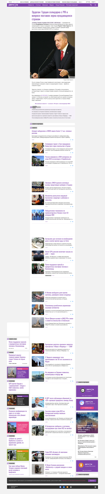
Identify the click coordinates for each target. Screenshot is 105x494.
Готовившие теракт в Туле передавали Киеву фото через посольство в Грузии (57, 144)
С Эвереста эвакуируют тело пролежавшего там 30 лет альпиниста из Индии (58, 359)
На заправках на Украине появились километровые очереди (46, 111)
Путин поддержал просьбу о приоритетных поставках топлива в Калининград (17, 344)
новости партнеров (37, 124)
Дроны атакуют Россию (37, 2)
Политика (20, 369)
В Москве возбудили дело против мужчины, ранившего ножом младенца (58, 293)
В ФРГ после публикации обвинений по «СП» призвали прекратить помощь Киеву (59, 399)
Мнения (45, 5)
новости (34, 128)
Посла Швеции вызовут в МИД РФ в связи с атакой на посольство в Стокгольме (22, 374)
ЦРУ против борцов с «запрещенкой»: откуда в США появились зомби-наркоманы (17, 387)
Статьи (38, 5)
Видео (52, 5)
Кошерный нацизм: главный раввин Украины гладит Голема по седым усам (17, 358)
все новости (11, 348)
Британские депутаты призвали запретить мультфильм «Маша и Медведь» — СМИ (22, 401)
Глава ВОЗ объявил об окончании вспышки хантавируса (56, 453)
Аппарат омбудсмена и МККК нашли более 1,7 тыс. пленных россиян (52, 132)
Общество (20, 451)
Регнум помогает (72, 5)
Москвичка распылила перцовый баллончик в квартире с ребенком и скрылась (57, 197)
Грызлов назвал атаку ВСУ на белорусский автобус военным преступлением (55, 413)
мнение (11, 352)
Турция (39, 22)
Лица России (60, 5)
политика (11, 381)
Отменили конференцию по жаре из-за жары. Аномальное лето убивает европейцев (18, 414)
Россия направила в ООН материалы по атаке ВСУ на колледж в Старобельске (23, 427)
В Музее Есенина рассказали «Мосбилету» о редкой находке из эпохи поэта (58, 467)
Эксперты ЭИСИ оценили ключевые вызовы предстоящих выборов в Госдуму (58, 183)
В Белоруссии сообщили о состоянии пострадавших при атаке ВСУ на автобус (22, 456)
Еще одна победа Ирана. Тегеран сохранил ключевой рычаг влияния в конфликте (18, 469)
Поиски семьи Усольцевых (69, 2)
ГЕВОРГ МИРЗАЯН (12, 363)
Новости (31, 5)
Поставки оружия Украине (52, 2)
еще (95, 456)
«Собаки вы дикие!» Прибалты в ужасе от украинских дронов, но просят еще (16, 441)
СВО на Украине (24, 2)
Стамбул (34, 22)
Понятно (92, 481)
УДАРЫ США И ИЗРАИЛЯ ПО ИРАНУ (16, 474)
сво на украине (82, 413)
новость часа (12, 339)
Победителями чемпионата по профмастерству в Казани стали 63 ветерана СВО (56, 212)
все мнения (24, 363)
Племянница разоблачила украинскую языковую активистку (46, 109)
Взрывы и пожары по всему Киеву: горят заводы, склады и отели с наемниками (87, 428)
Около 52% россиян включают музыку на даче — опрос (59, 252)
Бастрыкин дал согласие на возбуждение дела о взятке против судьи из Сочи (58, 239)
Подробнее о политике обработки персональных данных (73, 481)
